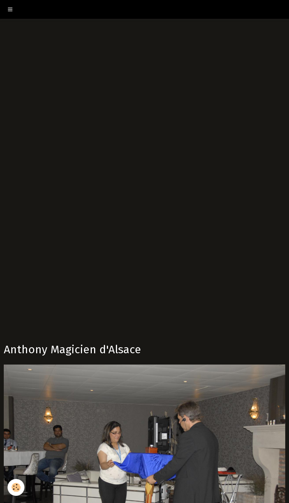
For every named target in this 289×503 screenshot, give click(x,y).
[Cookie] (16, 487)
